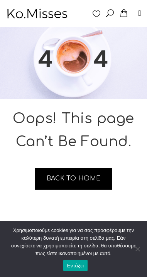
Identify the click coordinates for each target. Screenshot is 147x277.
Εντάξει (75, 266)
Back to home (74, 178)
